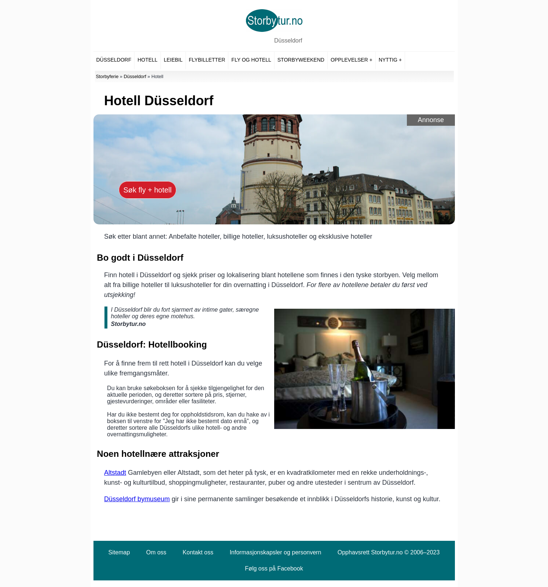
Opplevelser (349, 60)
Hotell (147, 60)
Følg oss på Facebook (274, 568)
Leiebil (173, 60)
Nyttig (388, 60)
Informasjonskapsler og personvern (275, 552)
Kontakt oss (198, 552)
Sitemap (119, 552)
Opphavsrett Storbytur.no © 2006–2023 (389, 552)
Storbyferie (107, 76)
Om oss (156, 552)
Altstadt (115, 472)
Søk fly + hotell (148, 190)
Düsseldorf (288, 40)
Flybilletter (207, 60)
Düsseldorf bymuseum (137, 499)
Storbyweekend (300, 60)
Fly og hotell (251, 60)
